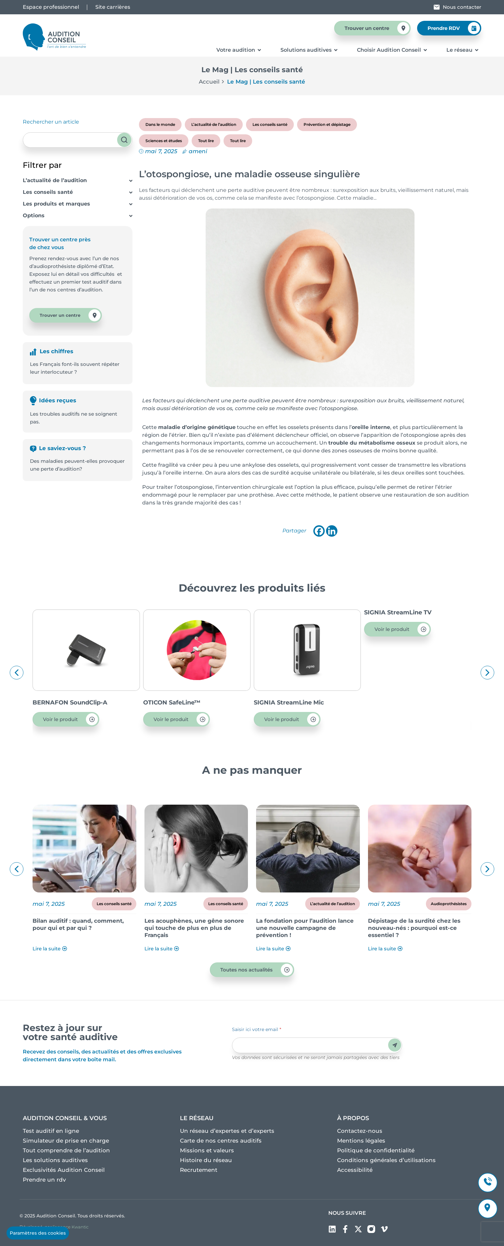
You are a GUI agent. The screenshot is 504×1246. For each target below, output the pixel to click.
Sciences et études (163, 140)
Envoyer (394, 1045)
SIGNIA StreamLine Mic (399, 702)
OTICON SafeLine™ (282, 702)
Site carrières (112, 7)
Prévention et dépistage (327, 124)
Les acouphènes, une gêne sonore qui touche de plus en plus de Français (306, 928)
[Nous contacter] (437, 7)
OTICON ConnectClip (64, 702)
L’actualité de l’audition (55, 180)
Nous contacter (462, 7)
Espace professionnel (51, 7)
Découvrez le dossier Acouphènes (82, 921)
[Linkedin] (331, 531)
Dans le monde (160, 124)
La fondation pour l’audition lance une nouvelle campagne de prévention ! (417, 928)
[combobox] (77, 140)
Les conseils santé (48, 192)
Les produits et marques (56, 204)
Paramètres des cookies (38, 1233)
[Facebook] (319, 531)
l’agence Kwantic (71, 1226)
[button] (16, 672)
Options (34, 215)
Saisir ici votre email (256, 1029)
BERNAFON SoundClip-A (180, 702)
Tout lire (206, 140)
